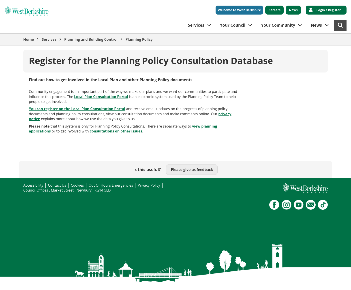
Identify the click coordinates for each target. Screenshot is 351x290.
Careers (274, 10)
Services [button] (196, 25)
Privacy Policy (149, 185)
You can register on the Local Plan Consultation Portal (77, 108)
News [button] (316, 25)
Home (28, 39)
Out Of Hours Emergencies (111, 185)
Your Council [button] (233, 25)
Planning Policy (138, 39)
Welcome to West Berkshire (239, 10)
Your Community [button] (278, 25)
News (293, 10)
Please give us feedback (192, 169)
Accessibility (33, 185)
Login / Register (329, 10)
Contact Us (57, 185)
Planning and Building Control (91, 39)
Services (49, 39)
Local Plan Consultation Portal (101, 96)
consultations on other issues (116, 131)
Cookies (77, 185)
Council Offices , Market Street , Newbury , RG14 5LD (67, 190)
